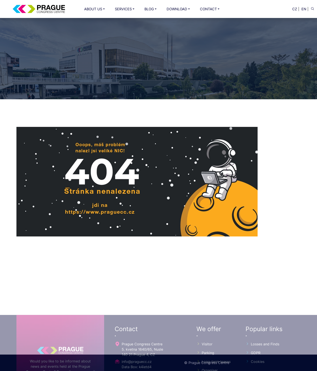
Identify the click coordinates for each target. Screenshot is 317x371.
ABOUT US (93, 9)
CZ (294, 9)
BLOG (149, 9)
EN (303, 9)
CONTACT (208, 9)
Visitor (204, 366)
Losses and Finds (262, 366)
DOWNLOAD (177, 9)
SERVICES (123, 9)
